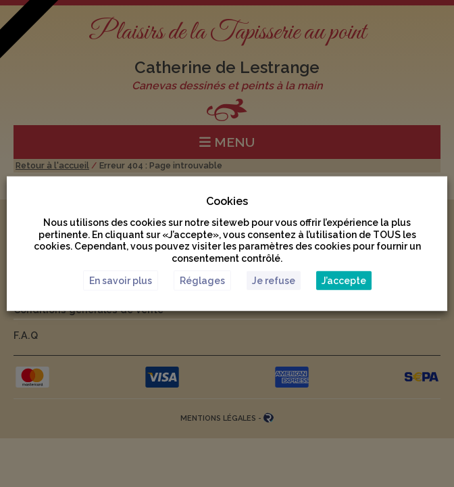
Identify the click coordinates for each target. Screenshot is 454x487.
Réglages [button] (202, 280)
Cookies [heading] (227, 201)
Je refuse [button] (273, 280)
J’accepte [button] (344, 280)
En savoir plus (120, 280)
